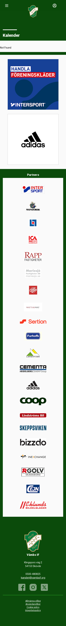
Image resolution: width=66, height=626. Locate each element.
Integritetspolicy (33, 610)
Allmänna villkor (33, 601)
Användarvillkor (33, 604)
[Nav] (6, 5)
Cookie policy (33, 607)
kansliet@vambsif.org (33, 577)
